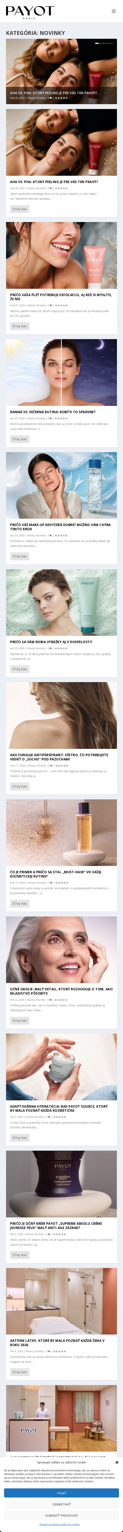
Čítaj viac (20, 209)
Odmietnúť (62, 1504)
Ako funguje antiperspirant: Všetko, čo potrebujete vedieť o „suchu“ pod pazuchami (59, 757)
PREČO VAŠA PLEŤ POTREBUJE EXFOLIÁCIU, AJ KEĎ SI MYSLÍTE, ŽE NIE (61, 297)
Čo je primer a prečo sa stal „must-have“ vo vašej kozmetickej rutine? (55, 874)
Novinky (40, 98)
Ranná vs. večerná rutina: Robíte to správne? (53, 412)
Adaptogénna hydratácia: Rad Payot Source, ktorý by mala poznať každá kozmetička (59, 1108)
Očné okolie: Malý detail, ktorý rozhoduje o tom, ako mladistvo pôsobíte (61, 991)
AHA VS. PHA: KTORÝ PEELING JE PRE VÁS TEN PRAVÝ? (54, 182)
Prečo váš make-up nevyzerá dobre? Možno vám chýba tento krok (60, 527)
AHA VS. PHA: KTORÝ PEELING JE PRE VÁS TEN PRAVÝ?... (55, 93)
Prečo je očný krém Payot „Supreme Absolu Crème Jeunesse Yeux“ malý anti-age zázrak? (56, 1225)
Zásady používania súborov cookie (59, 1524)
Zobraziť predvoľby (61, 1515)
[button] (117, 1462)
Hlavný (31, 98)
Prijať (61, 1493)
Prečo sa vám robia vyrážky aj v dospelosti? (51, 642)
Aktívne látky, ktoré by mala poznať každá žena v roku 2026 (57, 1342)
